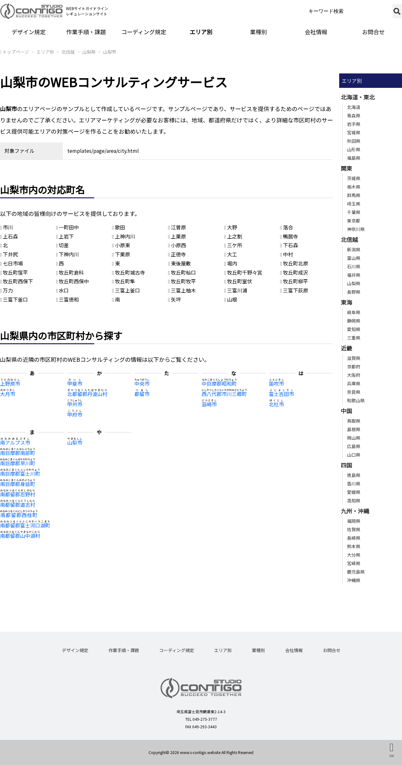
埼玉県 (353, 204)
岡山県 (353, 438)
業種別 (258, 32)
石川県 (353, 266)
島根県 (353, 429)
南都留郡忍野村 (17, 494)
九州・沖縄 (355, 511)
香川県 (353, 483)
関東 (346, 168)
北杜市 (276, 404)
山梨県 (88, 52)
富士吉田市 (281, 394)
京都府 (353, 366)
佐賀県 (353, 529)
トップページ (16, 52)
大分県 (353, 555)
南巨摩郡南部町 (17, 453)
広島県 (353, 446)
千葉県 (353, 212)
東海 (346, 302)
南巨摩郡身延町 (17, 484)
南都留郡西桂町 (19, 515)
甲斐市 (74, 383)
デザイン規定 (29, 32)
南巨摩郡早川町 (17, 463)
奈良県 (353, 392)
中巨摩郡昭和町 (219, 383)
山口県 (353, 455)
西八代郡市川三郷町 (224, 394)
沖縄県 (353, 580)
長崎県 (353, 538)
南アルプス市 (15, 442)
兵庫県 (353, 383)
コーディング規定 (143, 32)
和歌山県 (356, 400)
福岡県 (353, 521)
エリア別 (201, 32)
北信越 (68, 52)
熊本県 (353, 546)
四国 (346, 465)
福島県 (353, 158)
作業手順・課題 (86, 32)
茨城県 (353, 178)
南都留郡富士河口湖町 (25, 525)
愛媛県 (353, 492)
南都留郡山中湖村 (20, 535)
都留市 (141, 394)
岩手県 (353, 124)
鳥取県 (353, 421)
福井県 (353, 275)
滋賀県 (353, 358)
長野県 (353, 292)
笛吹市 (276, 383)
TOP (391, 755)
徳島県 (353, 475)
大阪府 (353, 375)
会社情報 (316, 32)
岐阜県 (353, 312)
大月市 (7, 394)
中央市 (141, 383)
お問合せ (331, 650)
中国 (346, 411)
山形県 (353, 149)
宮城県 (353, 132)
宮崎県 (353, 563)
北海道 (353, 107)
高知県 (353, 500)
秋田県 (353, 141)
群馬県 (353, 195)
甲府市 (74, 414)
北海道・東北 (358, 97)
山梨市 (109, 52)
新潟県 (353, 249)
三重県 (353, 337)
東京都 (353, 220)
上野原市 (10, 383)
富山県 (353, 258)
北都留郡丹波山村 (87, 394)
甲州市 (74, 404)
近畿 (346, 348)
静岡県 (353, 321)
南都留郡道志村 (17, 504)
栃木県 (353, 187)
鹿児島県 (356, 572)
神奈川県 (356, 229)
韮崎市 (209, 404)
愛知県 (353, 329)
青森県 (353, 115)
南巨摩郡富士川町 (20, 473)
